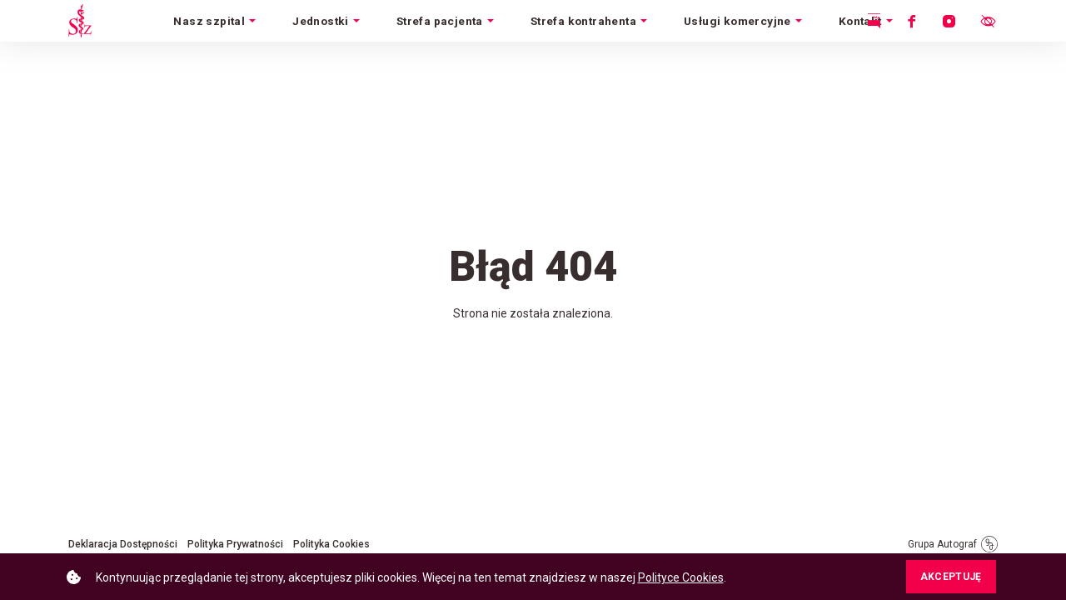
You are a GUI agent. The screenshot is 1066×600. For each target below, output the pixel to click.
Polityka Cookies (331, 544)
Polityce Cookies (681, 577)
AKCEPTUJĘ (951, 576)
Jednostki (320, 21)
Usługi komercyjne (737, 21)
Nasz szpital (209, 21)
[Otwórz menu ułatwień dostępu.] (988, 21)
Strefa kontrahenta (583, 21)
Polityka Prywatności (235, 544)
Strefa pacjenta (439, 21)
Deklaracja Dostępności (122, 544)
